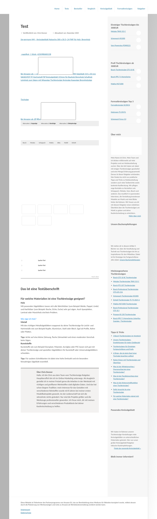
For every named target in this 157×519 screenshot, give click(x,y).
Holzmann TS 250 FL (118, 112)
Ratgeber (141, 8)
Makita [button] (51, 143)
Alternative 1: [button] (30, 123)
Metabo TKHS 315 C (118, 31)
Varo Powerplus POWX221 (121, 45)
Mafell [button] (66, 143)
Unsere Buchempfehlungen (130, 260)
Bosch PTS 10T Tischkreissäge (124, 285)
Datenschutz (26, 512)
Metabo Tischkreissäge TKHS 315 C (126, 281)
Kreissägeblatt (106, 8)
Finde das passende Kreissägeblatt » (127, 448)
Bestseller (78, 8)
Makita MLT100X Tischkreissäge (125, 304)
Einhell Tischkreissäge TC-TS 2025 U (126, 300)
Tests (67, 8)
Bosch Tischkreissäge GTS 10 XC (122, 70)
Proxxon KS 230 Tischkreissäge (124, 314)
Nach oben (95, 277)
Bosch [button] (24, 143)
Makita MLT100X (117, 84)
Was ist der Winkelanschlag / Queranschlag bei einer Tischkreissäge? (124, 369)
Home (56, 8)
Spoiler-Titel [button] (33, 260)
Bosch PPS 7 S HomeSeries (121, 77)
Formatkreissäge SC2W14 (120, 105)
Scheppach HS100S (118, 38)
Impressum (25, 509)
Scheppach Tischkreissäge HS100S (126, 296)
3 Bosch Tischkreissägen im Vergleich (127, 336)
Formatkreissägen (124, 8)
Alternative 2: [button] (48, 123)
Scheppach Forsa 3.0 (118, 119)
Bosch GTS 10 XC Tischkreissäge (125, 277)
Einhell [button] (74, 143)
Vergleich (91, 8)
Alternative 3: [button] (67, 123)
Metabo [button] (32, 143)
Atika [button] (58, 143)
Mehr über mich (135, 216)
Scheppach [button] (42, 143)
